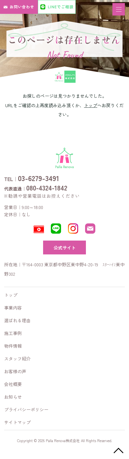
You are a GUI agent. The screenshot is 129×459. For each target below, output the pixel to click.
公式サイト (65, 247)
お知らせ (13, 396)
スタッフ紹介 (17, 358)
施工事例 (13, 333)
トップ (90, 105)
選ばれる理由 (17, 320)
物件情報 (13, 346)
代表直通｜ (35, 187)
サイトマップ (17, 422)
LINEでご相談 (60, 6)
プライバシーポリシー (26, 409)
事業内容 (13, 307)
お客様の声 (15, 371)
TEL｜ (31, 178)
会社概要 (13, 384)
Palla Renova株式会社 (63, 440)
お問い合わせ (22, 6)
